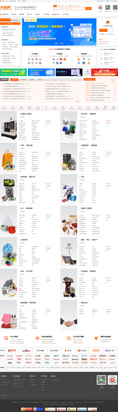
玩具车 (80, 185)
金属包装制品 (35, 160)
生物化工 (34, 233)
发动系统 (94, 152)
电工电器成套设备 (96, 135)
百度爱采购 (5, 46)
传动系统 (94, 164)
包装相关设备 (35, 122)
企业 (62, 5)
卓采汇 (97, 367)
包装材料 (21, 152)
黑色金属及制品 (82, 259)
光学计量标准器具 (36, 288)
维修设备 (94, 160)
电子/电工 (84, 114)
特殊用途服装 (35, 328)
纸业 (22, 271)
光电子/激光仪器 (83, 127)
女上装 (20, 309)
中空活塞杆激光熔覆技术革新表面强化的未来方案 (15, 91)
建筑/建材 (29, 208)
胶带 (20, 170)
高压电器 (21, 135)
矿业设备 (81, 250)
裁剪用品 (21, 296)
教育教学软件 (35, 284)
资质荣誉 (43, 384)
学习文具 (21, 278)
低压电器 (94, 120)
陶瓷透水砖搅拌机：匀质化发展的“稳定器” (55, 96)
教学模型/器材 (35, 282)
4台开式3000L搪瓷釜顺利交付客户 (11, 86)
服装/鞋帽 (24, 303)
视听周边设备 (22, 202)
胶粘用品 (21, 280)
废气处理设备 (22, 131)
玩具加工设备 (82, 194)
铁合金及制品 (95, 261)
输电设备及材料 (22, 137)
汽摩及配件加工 (95, 162)
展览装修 (94, 309)
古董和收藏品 (82, 282)
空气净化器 (21, 187)
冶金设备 (81, 257)
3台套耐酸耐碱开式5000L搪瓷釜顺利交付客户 (14, 83)
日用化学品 (34, 215)
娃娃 (93, 198)
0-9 (82, 395)
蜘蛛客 (38, 367)
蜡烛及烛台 (94, 280)
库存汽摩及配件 (82, 158)
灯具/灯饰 (94, 127)
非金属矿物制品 (95, 257)
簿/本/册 (33, 292)
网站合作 (32, 382)
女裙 (20, 324)
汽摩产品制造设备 (83, 162)
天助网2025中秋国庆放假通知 (97, 92)
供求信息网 (69, 367)
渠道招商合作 (56, 14)
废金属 (80, 261)
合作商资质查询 (6, 60)
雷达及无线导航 (82, 131)
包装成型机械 (22, 125)
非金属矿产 (94, 255)
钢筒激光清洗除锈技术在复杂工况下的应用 (55, 88)
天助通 (4, 42)
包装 (22, 145)
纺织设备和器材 (35, 137)
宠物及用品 (21, 255)
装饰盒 (93, 282)
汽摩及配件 (85, 145)
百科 (66, 5)
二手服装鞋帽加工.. (23, 322)
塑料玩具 (81, 183)
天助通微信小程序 (5, 382)
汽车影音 (81, 170)
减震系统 (94, 154)
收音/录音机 (21, 183)
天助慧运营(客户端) (7, 49)
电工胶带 (94, 125)
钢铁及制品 (81, 246)
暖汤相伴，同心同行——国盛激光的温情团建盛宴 (57, 91)
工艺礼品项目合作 (83, 192)
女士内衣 (34, 309)
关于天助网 (65, 14)
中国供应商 (92, 367)
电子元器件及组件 (83, 120)
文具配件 (34, 296)
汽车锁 (80, 160)
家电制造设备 (22, 190)
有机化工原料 (22, 229)
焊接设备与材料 (82, 125)
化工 (22, 208)
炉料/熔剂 (94, 248)
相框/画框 (81, 280)
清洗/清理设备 (22, 129)
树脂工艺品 (81, 290)
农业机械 (21, 127)
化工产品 (21, 227)
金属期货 (34, 367)
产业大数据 (46, 14)
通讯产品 (32, 177)
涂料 (33, 229)
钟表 (93, 296)
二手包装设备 (22, 158)
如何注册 (3, 379)
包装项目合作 (22, 166)
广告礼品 (94, 278)
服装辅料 (21, 315)
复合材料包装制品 (23, 162)
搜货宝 (101, 367)
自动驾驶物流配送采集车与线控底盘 (54, 93)
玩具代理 (94, 192)
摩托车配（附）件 (96, 156)
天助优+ (15, 58)
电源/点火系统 (95, 166)
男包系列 (34, 317)
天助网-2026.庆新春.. (103, 43)
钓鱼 (20, 250)
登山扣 (33, 250)
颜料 (33, 217)
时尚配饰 (81, 278)
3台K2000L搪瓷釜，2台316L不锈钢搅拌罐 (55, 83)
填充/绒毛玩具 (82, 196)
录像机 (33, 202)
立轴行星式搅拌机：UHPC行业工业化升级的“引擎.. (57, 98)
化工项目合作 (35, 227)
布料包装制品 (22, 154)
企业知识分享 (23, 79)
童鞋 (33, 315)
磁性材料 (94, 259)
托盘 (33, 162)
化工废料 (34, 225)
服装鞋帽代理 (35, 322)
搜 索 (88, 8)
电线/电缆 (94, 137)
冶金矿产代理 (95, 263)
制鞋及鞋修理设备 (36, 139)
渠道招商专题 (5, 56)
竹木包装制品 (22, 168)
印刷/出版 (29, 145)
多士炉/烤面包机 (35, 196)
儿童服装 (34, 311)
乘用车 (80, 152)
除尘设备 (34, 131)
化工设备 (21, 120)
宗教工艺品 (81, 292)
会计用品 (34, 280)
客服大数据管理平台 (7, 62)
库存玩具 (81, 202)
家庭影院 (21, 185)
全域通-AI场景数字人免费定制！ (98, 100)
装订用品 (21, 294)
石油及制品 (34, 223)
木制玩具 (94, 185)
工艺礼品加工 (82, 294)
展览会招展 (94, 311)
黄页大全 (29, 14)
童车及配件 (81, 190)
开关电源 (81, 122)
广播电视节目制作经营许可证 (98, 402)
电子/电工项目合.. (83, 133)
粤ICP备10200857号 (44, 402)
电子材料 (94, 133)
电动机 (80, 137)
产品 (59, 5)
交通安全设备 (95, 168)
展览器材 (81, 313)
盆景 (93, 284)
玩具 (82, 177)
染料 (33, 231)
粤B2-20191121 (28, 402)
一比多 (7, 367)
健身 (20, 248)
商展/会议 (84, 303)
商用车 (80, 164)
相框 (20, 288)
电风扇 (33, 185)
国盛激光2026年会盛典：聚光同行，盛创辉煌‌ (56, 86)
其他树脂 (21, 223)
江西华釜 (27, 83)
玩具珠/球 (81, 200)
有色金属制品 (82, 265)
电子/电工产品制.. (36, 135)
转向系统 (81, 154)
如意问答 (81, 367)
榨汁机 (20, 200)
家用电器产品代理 (36, 190)
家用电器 (24, 177)
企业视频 (32, 79)
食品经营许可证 (87, 402)
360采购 (4, 44)
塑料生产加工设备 (36, 120)
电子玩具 (94, 194)
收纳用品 (34, 278)
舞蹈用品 (34, 252)
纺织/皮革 (32, 303)
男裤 (20, 326)
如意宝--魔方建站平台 (7, 33)
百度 (75, 5)
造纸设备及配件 (22, 139)
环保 (87, 240)
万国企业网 (52, 367)
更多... (77, 101)
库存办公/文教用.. (36, 290)
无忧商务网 (28, 367)
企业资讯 (14, 79)
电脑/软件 (93, 114)
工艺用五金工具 (95, 292)
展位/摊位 (81, 311)
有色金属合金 (82, 252)
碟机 (33, 200)
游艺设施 (21, 263)
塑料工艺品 (81, 288)
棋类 (20, 252)
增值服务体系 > (5, 39)
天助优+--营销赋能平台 (8, 35)
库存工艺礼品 (82, 286)
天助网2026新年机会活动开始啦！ (98, 88)
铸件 (93, 246)
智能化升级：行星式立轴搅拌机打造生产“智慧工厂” (15, 98)
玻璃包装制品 (35, 152)
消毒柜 (20, 198)
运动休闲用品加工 (23, 261)
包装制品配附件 (35, 168)
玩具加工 (94, 200)
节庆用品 (81, 296)
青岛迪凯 (29, 96)
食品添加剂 (21, 217)
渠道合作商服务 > (5, 53)
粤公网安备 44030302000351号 (75, 402)
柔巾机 (20, 194)
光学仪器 (34, 286)
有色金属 (94, 250)
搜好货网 (63, 367)
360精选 (17, 44)
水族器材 (34, 257)
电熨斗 (33, 194)
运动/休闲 (24, 240)
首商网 (23, 367)
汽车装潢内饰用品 (96, 158)
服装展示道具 (35, 319)
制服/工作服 (21, 313)
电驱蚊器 (34, 187)
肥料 (20, 225)
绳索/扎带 (34, 170)
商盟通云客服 (11, 42)
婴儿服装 (34, 326)
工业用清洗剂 (35, 219)
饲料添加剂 (21, 231)
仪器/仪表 (94, 129)
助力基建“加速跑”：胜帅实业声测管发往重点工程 (15, 88)
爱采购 (70, 5)
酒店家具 (21, 259)
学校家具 (21, 284)
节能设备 (34, 129)
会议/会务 (81, 309)
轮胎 (80, 156)
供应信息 (13, 14)
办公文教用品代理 (23, 292)
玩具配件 (94, 187)
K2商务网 (18, 367)
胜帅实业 (28, 88)
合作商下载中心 (33, 384)
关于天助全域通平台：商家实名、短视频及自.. (101, 90)
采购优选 (21, 14)
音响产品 (34, 183)
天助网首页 (5, 14)
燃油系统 (81, 166)
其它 (33, 154)
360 (78, 5)
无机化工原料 (22, 215)
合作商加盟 (32, 379)
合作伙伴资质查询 (55, 379)
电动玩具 (94, 196)
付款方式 (43, 387)
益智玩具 (94, 183)
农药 (20, 219)
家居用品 (93, 271)
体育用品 (21, 246)
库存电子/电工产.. (96, 131)
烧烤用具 (34, 248)
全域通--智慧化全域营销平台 (9, 29)
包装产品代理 (35, 158)
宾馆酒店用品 (35, 246)
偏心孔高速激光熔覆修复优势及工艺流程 (13, 93)
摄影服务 (21, 290)
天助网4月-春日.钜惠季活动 (97, 83)
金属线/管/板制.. (95, 265)
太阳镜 (20, 265)
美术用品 (34, 294)
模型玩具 (81, 198)
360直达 (10, 44)
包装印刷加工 (35, 164)
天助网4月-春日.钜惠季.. (104, 41)
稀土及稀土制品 (95, 252)
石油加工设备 (22, 122)
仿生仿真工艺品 (95, 290)
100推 (105, 367)
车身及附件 (81, 168)
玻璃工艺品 (94, 286)
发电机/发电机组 (35, 133)
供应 (55, 5)
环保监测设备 (22, 133)
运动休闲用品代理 (36, 259)
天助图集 (43, 382)
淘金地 (47, 367)
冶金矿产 (94, 240)
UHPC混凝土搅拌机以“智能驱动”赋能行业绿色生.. (15, 96)
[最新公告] (88, 83)
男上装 (20, 311)
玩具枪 (93, 190)
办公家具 (21, 286)
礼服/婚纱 (34, 313)
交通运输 (94, 145)
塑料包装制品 (22, 160)
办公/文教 (29, 271)
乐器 (33, 265)
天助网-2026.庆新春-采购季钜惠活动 (99, 85)
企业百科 (37, 14)
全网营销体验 (4, 384)
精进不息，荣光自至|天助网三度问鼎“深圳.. (100, 97)
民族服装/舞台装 (22, 328)
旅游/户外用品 (35, 263)
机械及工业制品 (26, 114)
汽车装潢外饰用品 (96, 170)
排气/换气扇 (34, 198)
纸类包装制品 (35, 166)
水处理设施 (34, 127)
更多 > (115, 39)
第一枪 (43, 367)
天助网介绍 (43, 379)
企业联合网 (110, 367)
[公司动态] (88, 97)
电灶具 (20, 196)
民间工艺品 (94, 288)
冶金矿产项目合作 (83, 263)
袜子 (20, 319)
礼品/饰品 (84, 271)
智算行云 (65, 93)
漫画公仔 (94, 202)
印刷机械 (34, 125)
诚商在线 (58, 367)
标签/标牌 (21, 156)
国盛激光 (69, 86)
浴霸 (33, 192)
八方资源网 (12, 367)
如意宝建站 (75, 367)
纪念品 (20, 257)
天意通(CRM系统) (6, 58)
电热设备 (94, 139)
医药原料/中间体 (22, 233)
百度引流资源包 (14, 46)
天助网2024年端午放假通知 (97, 95)
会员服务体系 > (5, 26)
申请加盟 (12, 56)
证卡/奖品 (21, 282)
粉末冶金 (81, 248)
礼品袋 (80, 284)
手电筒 (80, 129)
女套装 (33, 324)
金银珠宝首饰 (95, 294)
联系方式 (43, 389)
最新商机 (86, 367)
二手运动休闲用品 (36, 261)
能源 (82, 240)
